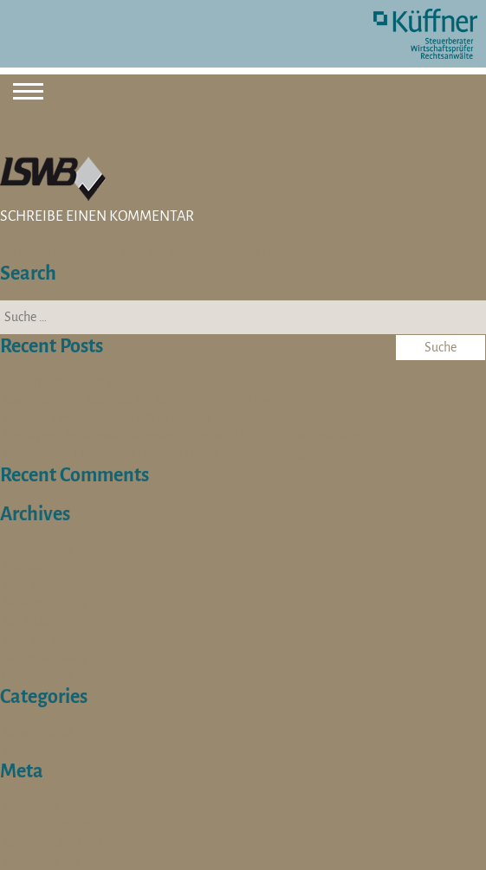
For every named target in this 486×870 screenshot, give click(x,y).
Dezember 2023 (44, 657)
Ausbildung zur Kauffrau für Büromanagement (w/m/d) (151, 400)
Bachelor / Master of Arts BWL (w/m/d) (107, 417)
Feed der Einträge (48, 825)
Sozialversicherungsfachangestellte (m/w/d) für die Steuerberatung (182, 435)
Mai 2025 (27, 567)
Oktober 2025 (38, 549)
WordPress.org (42, 860)
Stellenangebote (46, 750)
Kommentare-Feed (52, 843)
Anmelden (30, 807)
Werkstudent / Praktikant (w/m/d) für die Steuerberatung (154, 454)
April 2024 (30, 639)
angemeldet (86, 252)
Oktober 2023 (38, 675)
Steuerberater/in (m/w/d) (70, 382)
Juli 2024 (26, 621)
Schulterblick (37, 732)
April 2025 (29, 585)
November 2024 (45, 603)
